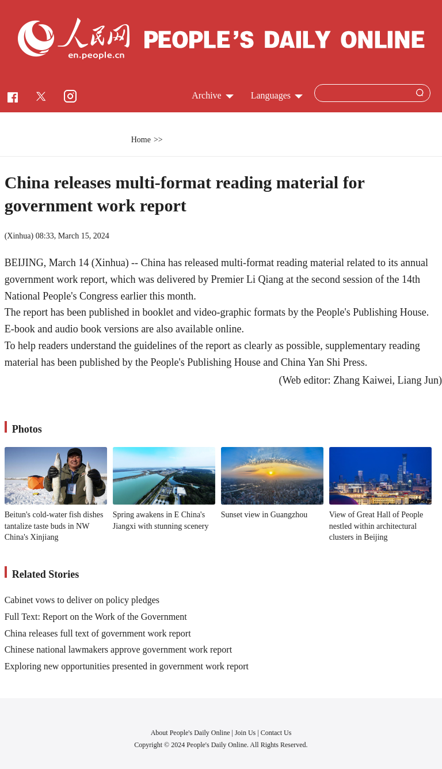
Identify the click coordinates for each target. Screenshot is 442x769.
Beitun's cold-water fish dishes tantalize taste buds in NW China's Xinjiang (54, 525)
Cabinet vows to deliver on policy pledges (82, 600)
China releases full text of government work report (98, 633)
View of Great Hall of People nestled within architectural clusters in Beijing (376, 525)
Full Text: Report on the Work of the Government (96, 617)
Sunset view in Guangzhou (264, 514)
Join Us (246, 733)
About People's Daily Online (190, 733)
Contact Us (276, 733)
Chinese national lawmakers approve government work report (118, 649)
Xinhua (19, 236)
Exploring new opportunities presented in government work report (127, 666)
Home (141, 139)
